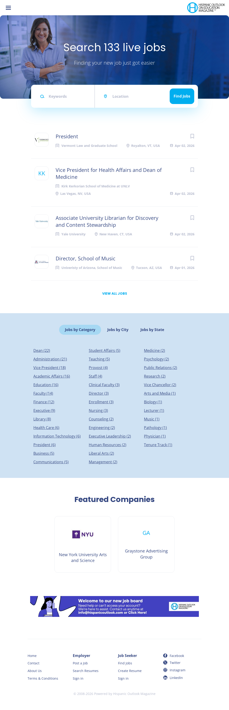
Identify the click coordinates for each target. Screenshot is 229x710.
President (67, 136)
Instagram (177, 670)
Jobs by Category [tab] (80, 329)
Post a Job (80, 663)
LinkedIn (176, 677)
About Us (35, 671)
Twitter (175, 662)
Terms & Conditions (43, 678)
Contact (33, 663)
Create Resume (130, 671)
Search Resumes (86, 671)
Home (32, 655)
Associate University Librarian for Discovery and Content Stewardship (107, 221)
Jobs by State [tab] (152, 329)
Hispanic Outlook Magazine (134, 693)
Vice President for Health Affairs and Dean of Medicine (109, 173)
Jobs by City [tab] (117, 329)
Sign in (78, 678)
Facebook (177, 655)
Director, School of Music (85, 258)
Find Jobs (182, 96)
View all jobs (114, 293)
